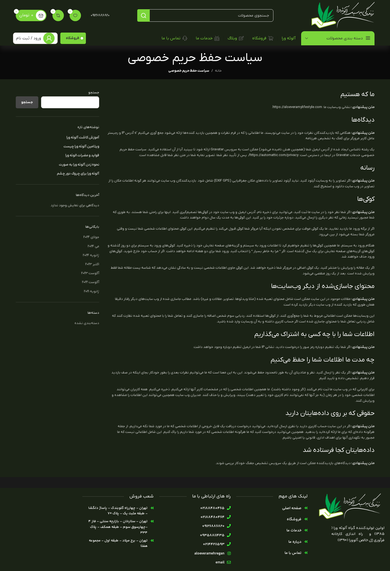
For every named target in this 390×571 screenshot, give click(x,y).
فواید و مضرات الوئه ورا (82, 155)
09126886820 (100, 15)
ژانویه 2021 (91, 291)
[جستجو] (205, 15)
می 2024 (93, 246)
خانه (218, 70)
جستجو (93, 92)
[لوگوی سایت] (342, 15)
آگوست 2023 (90, 273)
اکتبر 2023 (92, 264)
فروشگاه (72, 38)
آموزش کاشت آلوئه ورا (82, 137)
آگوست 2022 (90, 282)
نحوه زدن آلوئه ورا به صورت (79, 164)
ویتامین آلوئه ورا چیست (81, 146)
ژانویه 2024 (91, 255)
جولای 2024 (91, 237)
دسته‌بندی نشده (86, 323)
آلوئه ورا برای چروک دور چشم (78, 173)
